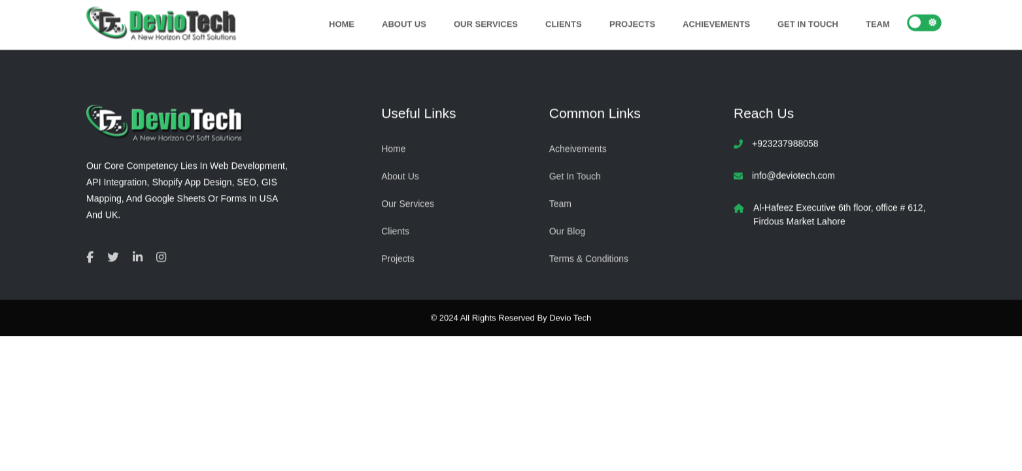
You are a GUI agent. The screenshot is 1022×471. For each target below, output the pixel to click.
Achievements (716, 23)
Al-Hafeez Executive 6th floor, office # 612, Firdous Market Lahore (839, 214)
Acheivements (578, 148)
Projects (632, 23)
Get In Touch (807, 23)
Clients (563, 23)
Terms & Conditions (588, 258)
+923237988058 (785, 143)
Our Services (486, 23)
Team (878, 23)
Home (341, 23)
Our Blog (567, 230)
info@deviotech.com (793, 175)
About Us (403, 23)
